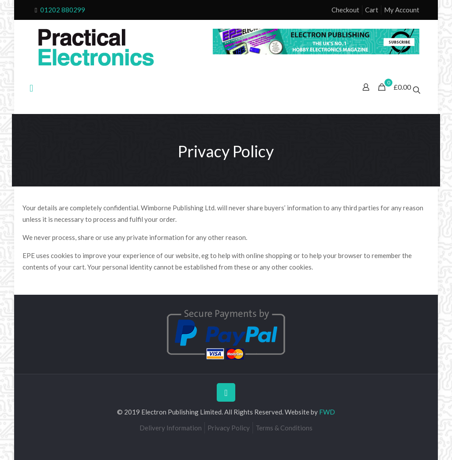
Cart (371, 10)
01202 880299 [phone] (62, 10)
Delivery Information (170, 428)
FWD (327, 412)
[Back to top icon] (226, 392)
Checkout (345, 10)
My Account (401, 10)
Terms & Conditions (284, 428)
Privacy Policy (228, 428)
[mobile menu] (31, 87)
